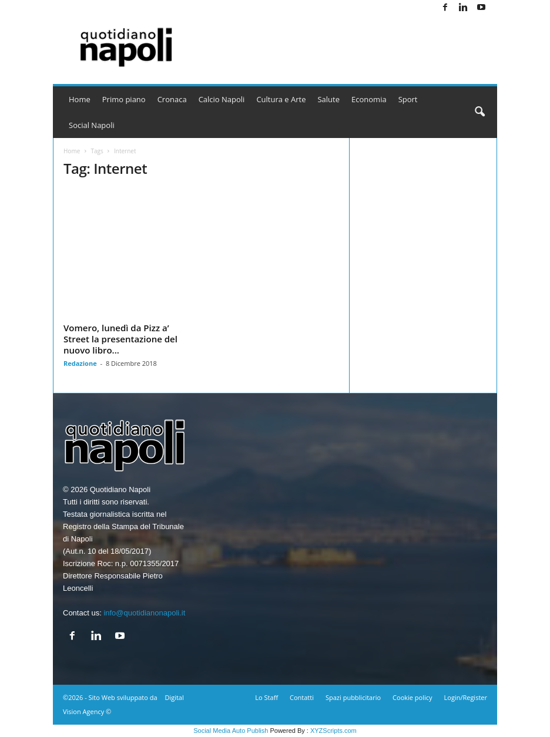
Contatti (302, 697)
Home (79, 99)
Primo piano (124, 99)
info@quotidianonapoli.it (144, 612)
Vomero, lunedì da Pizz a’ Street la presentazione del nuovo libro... (120, 339)
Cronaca (172, 99)
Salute (328, 99)
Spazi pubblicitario (353, 697)
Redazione (80, 363)
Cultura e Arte (281, 99)
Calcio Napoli (222, 99)
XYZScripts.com (333, 730)
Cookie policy (412, 697)
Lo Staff (266, 697)
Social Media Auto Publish (230, 730)
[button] (479, 112)
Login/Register (465, 697)
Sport (408, 99)
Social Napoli (92, 125)
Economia (369, 99)
